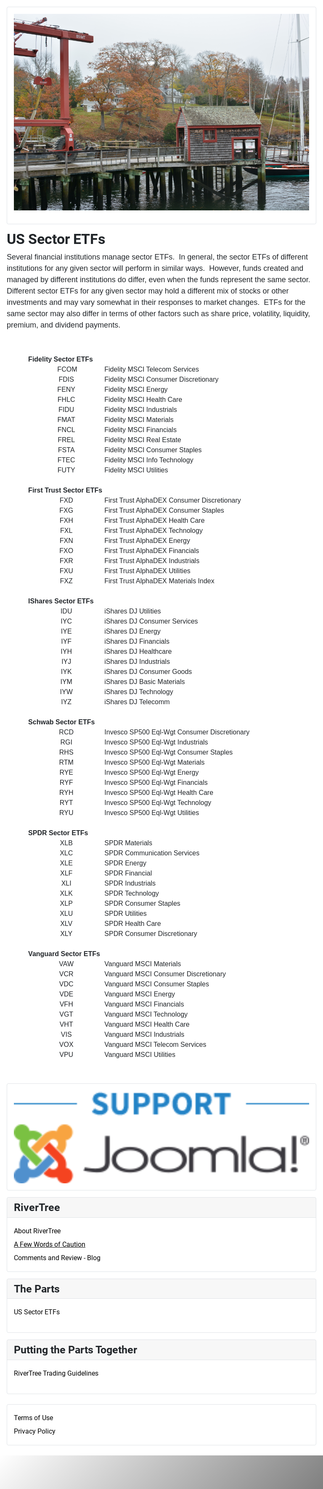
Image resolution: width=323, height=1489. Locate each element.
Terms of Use (33, 1418)
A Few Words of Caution (49, 1244)
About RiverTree (37, 1231)
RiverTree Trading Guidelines (56, 1373)
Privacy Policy (35, 1431)
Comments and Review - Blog (57, 1258)
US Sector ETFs (37, 1312)
